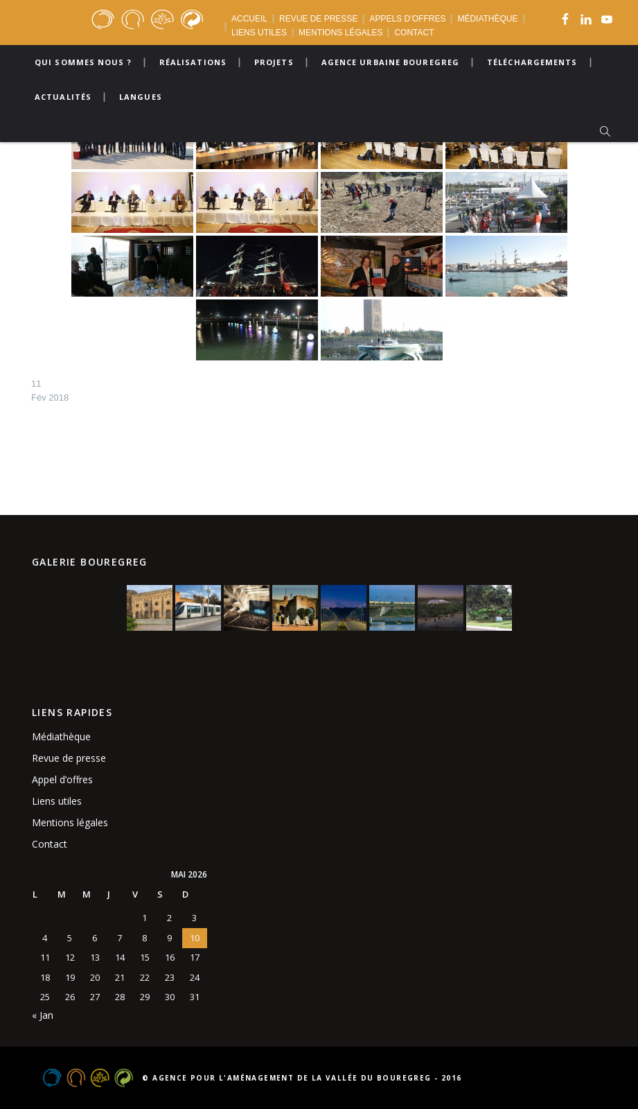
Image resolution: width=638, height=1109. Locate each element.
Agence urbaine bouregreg (390, 62)
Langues (140, 96)
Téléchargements (532, 62)
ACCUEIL (249, 19)
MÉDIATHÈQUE (487, 19)
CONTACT (414, 32)
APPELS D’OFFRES (407, 19)
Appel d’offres (62, 779)
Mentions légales (70, 822)
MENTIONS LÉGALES (340, 32)
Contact (49, 843)
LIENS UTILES (259, 32)
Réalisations (193, 62)
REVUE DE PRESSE (318, 19)
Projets (274, 62)
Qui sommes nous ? (83, 62)
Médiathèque (61, 736)
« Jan (42, 1015)
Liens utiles (57, 800)
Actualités (63, 96)
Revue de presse (69, 758)
